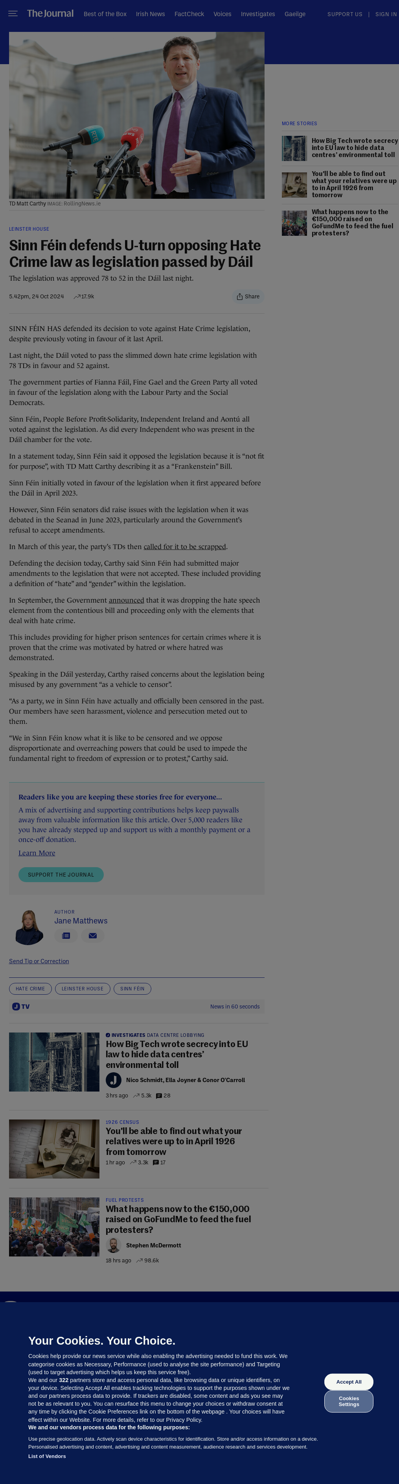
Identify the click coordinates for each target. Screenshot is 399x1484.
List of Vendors (47, 1456)
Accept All (349, 1382)
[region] (199, 1393)
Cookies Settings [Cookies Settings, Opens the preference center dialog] (349, 1401)
